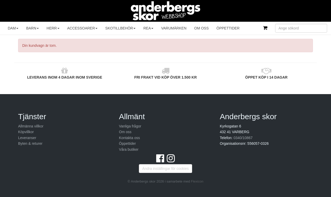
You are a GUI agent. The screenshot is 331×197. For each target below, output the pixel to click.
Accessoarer (82, 28)
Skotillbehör (120, 28)
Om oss (201, 28)
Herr (53, 28)
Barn (32, 28)
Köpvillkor (26, 132)
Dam (13, 28)
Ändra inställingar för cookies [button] (165, 168)
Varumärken (173, 28)
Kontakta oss (129, 138)
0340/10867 (243, 138)
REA (148, 28)
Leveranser (27, 138)
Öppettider (227, 28)
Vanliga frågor (130, 126)
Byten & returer (30, 143)
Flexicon (197, 181)
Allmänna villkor (30, 126)
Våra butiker (128, 149)
